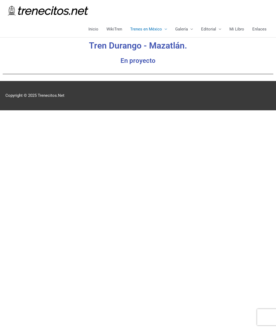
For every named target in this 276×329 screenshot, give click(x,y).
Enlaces (259, 29)
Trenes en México (146, 29)
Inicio (93, 29)
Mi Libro (236, 29)
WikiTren (114, 29)
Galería (181, 29)
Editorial (208, 29)
